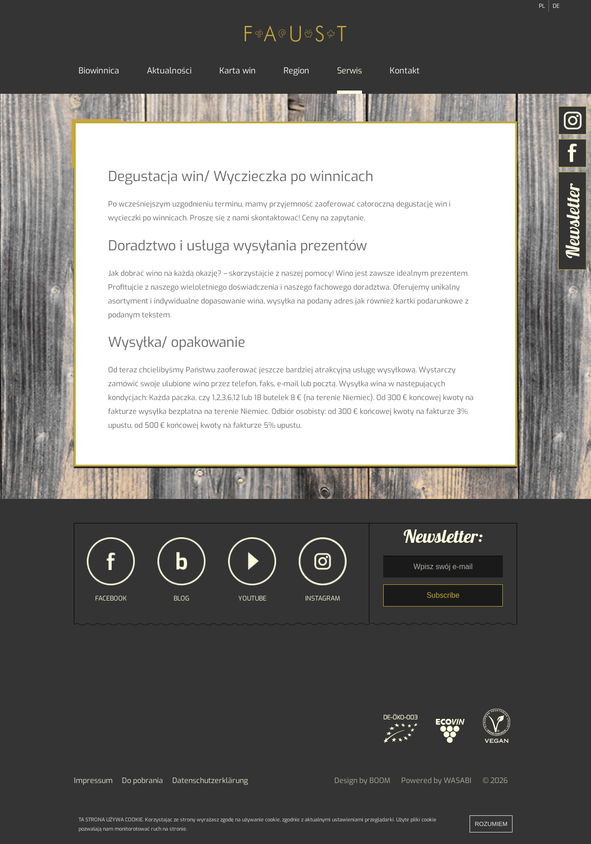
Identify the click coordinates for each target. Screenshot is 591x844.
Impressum (93, 780)
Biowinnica (98, 70)
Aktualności (169, 70)
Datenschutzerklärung (210, 780)
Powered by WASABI (436, 780)
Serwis (349, 70)
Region (296, 70)
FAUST (295, 33)
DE (556, 6)
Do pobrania (142, 780)
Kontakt (405, 70)
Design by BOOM (362, 780)
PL (542, 6)
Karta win (237, 70)
